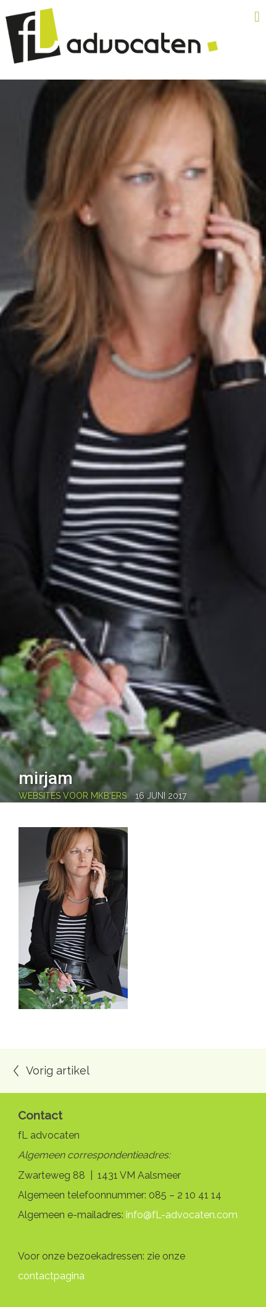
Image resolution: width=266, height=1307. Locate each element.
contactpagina (51, 1276)
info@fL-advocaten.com (182, 1215)
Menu (247, 16)
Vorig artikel (57, 1070)
